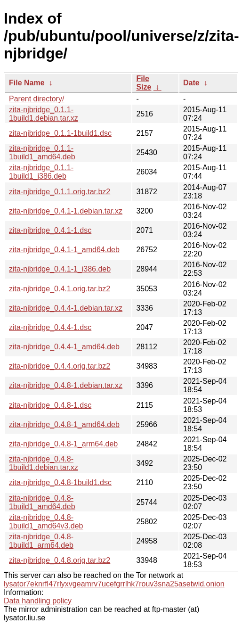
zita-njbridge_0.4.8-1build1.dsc (60, 482)
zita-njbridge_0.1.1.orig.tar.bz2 (59, 192)
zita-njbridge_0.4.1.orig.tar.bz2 (59, 289)
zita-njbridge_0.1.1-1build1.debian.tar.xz (43, 114)
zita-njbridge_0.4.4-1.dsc (50, 327)
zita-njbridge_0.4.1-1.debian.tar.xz (65, 211)
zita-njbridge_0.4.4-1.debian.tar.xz (65, 308)
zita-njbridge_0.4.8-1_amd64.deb (64, 424)
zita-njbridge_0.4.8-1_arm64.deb (63, 444)
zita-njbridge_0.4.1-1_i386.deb (60, 269)
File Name (27, 83)
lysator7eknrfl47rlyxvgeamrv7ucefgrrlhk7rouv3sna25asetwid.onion (114, 584)
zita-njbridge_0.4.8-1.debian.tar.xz (65, 385)
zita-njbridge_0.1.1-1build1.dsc (60, 133)
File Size (143, 82)
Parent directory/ (36, 99)
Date (191, 83)
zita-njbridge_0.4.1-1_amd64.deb (64, 250)
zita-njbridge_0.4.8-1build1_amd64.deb (42, 502)
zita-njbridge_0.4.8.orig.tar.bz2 (59, 560)
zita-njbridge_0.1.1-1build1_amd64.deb (42, 152)
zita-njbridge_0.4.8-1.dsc (50, 405)
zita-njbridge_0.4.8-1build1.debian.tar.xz (43, 463)
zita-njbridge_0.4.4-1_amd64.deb (64, 347)
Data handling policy (38, 601)
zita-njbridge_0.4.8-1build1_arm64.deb (41, 541)
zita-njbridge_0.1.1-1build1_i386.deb (41, 172)
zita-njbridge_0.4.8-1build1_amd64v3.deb (46, 521)
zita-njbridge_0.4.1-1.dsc (50, 230)
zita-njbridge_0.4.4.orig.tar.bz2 (59, 366)
